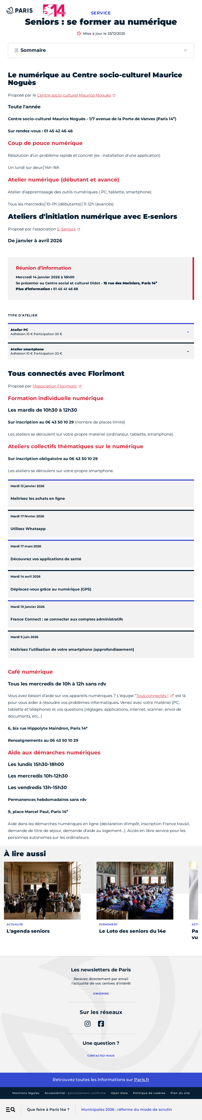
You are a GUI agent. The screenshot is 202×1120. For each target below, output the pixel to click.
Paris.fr (141, 1079)
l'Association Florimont (55, 386)
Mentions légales (25, 1093)
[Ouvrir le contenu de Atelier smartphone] (188, 351)
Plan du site (180, 1093)
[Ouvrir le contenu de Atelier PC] (188, 332)
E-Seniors (66, 228)
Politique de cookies (149, 1093)
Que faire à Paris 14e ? (48, 1109)
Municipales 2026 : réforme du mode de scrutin (126, 1109)
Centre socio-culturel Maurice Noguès (74, 95)
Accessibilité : (75, 1093)
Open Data (119, 1093)
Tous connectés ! (152, 695)
